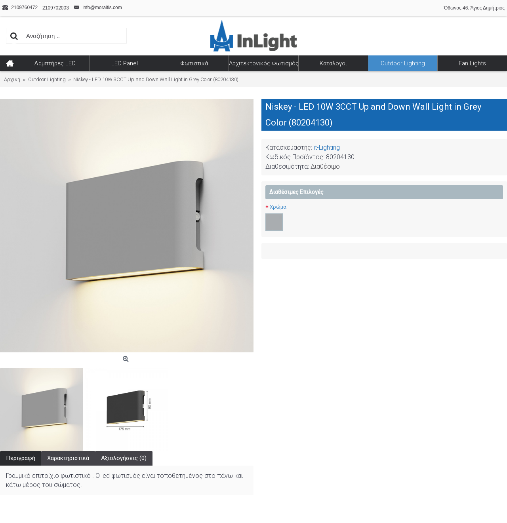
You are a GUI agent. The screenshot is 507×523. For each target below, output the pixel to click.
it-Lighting (327, 147)
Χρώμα (278, 207)
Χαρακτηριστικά (68, 458)
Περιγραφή (20, 458)
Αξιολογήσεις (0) (124, 458)
